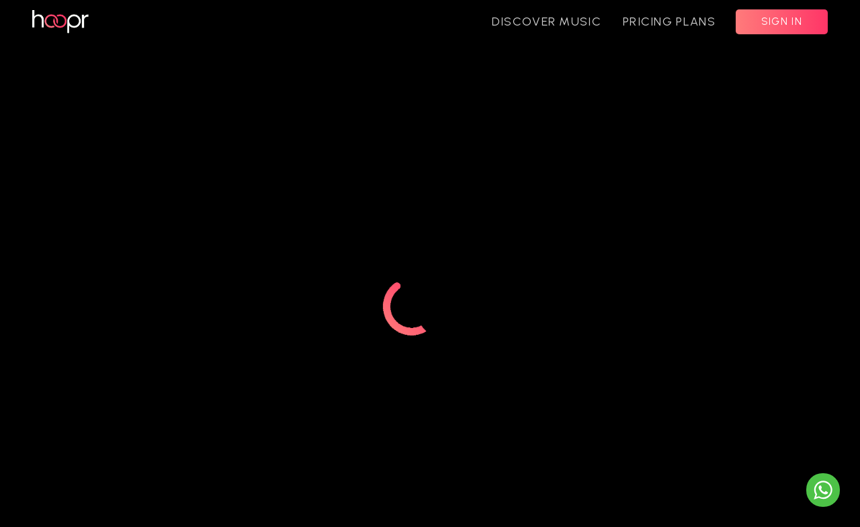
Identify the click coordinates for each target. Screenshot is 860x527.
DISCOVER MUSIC (546, 21)
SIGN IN (781, 21)
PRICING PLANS (669, 21)
